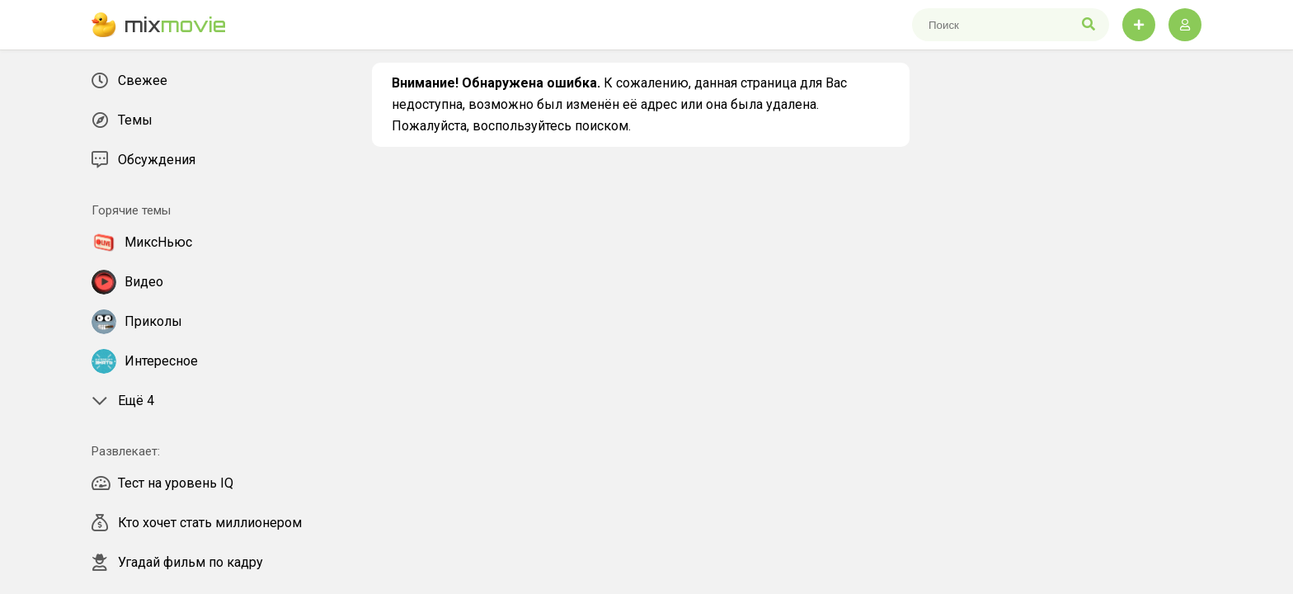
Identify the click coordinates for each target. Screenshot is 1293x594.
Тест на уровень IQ (162, 483)
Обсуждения (143, 160)
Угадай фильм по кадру (177, 562)
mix (159, 24)
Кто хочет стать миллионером (197, 523)
